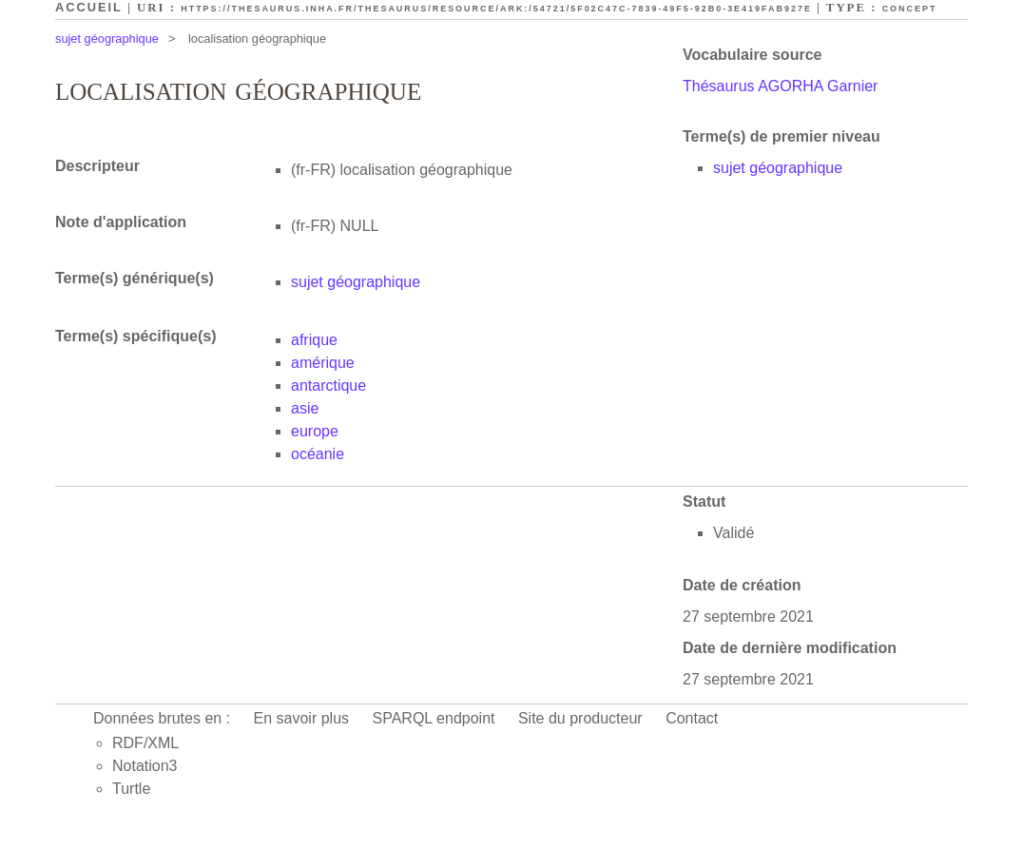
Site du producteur (580, 718)
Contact (692, 718)
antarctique (328, 385)
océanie (317, 454)
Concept (909, 8)
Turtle (131, 789)
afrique (314, 340)
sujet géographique (107, 38)
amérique (323, 363)
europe (314, 431)
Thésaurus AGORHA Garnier (780, 86)
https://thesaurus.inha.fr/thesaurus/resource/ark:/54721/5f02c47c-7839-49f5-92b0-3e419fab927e (496, 8)
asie (304, 408)
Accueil (89, 7)
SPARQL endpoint (434, 718)
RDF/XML (145, 743)
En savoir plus (302, 718)
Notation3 (145, 766)
